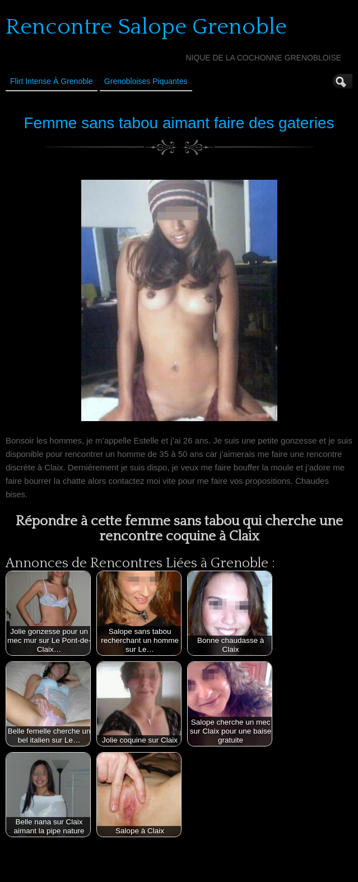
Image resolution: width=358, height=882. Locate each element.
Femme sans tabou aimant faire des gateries (179, 123)
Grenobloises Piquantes (146, 81)
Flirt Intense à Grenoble (51, 81)
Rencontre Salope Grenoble (146, 27)
